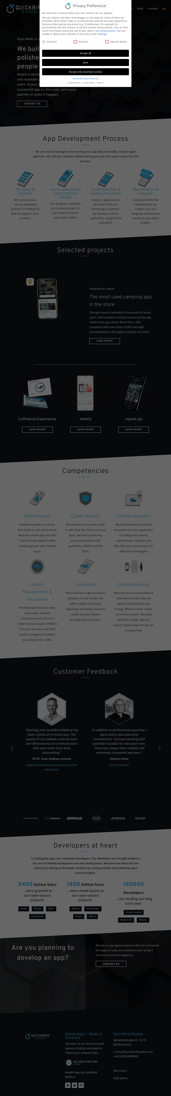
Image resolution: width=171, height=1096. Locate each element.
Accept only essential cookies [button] (85, 71)
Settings (102, 34)
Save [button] (85, 62)
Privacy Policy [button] (88, 83)
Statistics (81, 41)
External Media (116, 41)
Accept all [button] (85, 53)
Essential (49, 41)
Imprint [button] (100, 83)
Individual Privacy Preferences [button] (85, 78)
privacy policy (107, 30)
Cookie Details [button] (73, 83)
